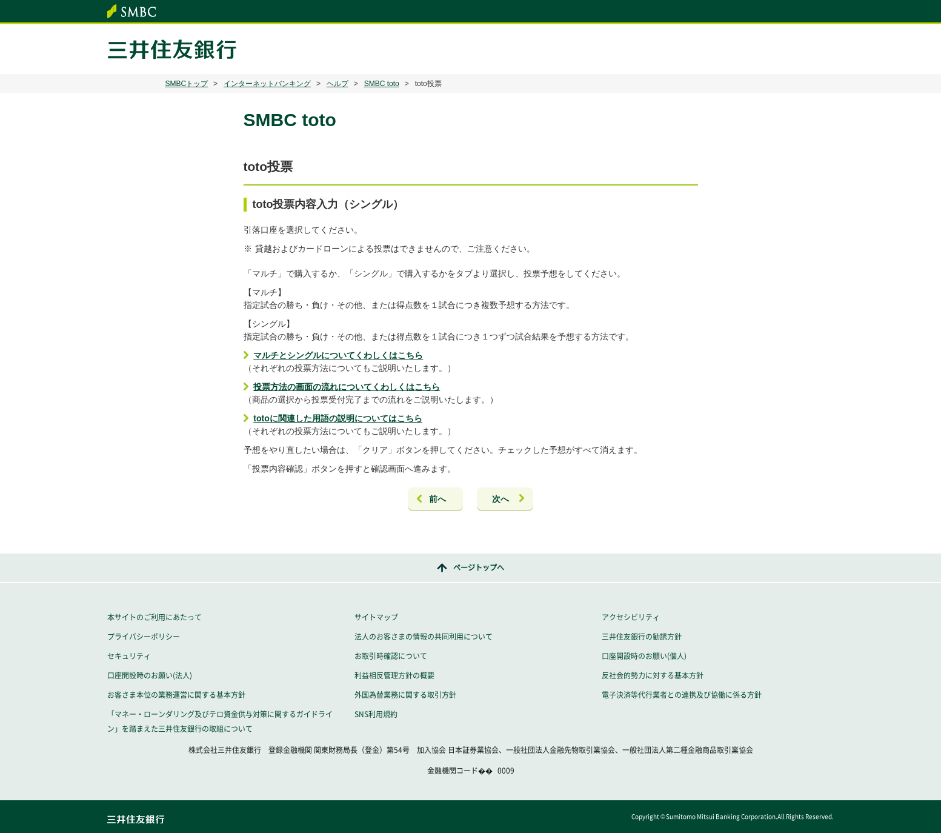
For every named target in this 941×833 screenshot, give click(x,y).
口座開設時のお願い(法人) (149, 675)
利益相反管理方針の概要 (394, 675)
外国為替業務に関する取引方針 (405, 694)
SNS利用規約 (375, 714)
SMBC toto (381, 83)
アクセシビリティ (631, 617)
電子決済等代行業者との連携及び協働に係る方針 (682, 694)
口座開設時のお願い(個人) (644, 656)
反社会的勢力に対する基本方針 (652, 675)
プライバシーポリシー (143, 636)
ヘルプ (337, 83)
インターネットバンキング (267, 83)
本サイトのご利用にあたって (154, 617)
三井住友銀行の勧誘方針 (642, 636)
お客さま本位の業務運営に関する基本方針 (176, 694)
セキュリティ (129, 656)
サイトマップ (376, 617)
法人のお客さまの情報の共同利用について (423, 636)
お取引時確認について (390, 656)
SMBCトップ (186, 83)
